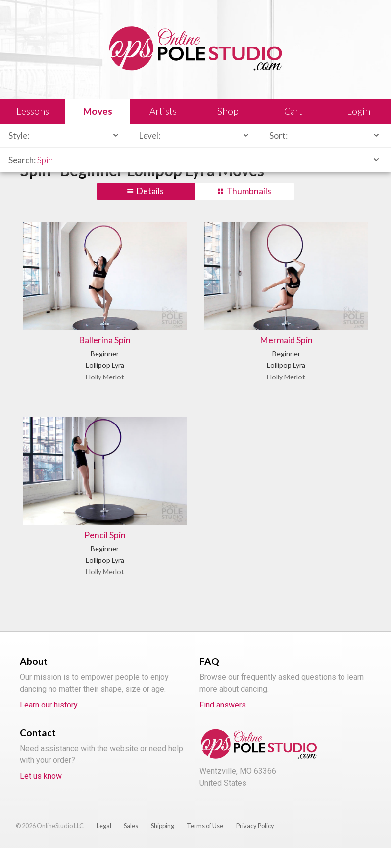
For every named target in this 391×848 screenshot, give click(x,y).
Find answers (222, 704)
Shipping (162, 826)
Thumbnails (248, 191)
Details (150, 191)
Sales (131, 826)
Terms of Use (205, 826)
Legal (104, 826)
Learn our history (49, 704)
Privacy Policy (255, 826)
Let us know (41, 776)
